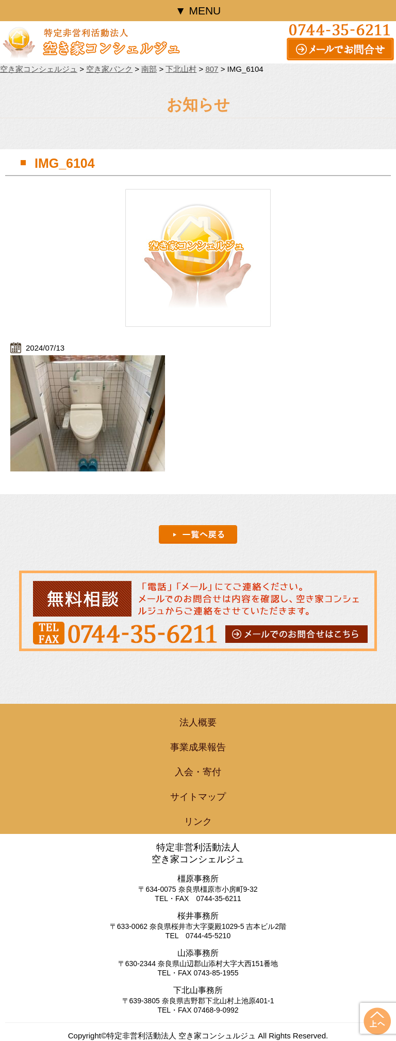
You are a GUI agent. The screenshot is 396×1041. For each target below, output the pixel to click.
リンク (198, 821)
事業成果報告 (198, 747)
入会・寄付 (198, 772)
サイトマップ (198, 797)
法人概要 (198, 722)
